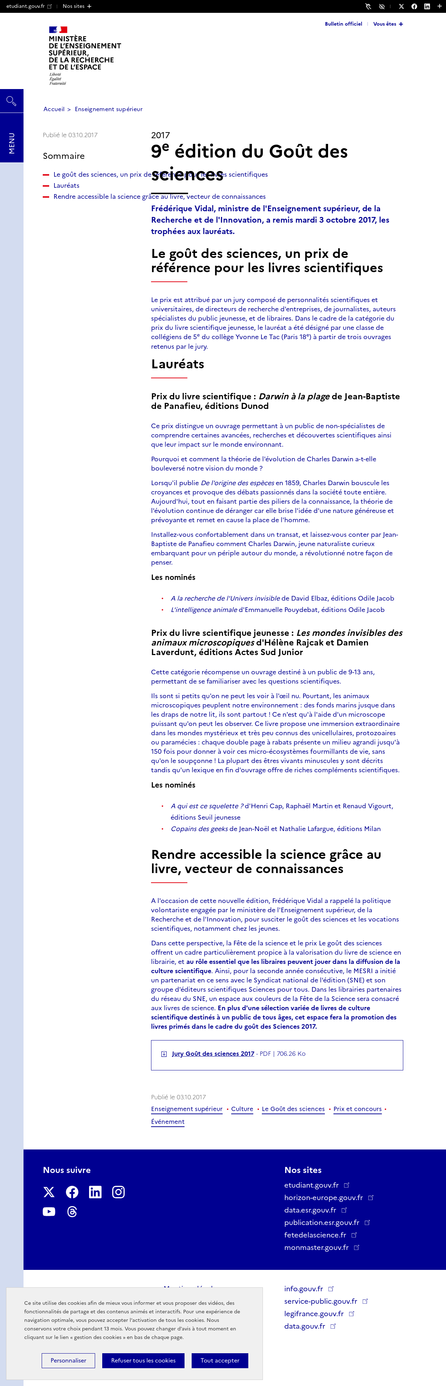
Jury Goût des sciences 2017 (213, 1053)
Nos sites (73, 6)
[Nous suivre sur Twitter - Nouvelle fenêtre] (405, 6)
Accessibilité (383, 6)
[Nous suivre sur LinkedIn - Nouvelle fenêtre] (430, 6)
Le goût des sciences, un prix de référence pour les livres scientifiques (90, 184)
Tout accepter (220, 1360)
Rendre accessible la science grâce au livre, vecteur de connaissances (87, 229)
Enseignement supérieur (109, 109)
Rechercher (12, 97)
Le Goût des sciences (293, 1108)
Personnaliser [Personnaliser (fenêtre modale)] (68, 1360)
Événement (168, 1121)
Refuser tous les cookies (143, 1360)
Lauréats (66, 204)
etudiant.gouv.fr (29, 6)
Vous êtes (384, 24)
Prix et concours (357, 1108)
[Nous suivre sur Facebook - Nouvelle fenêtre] (417, 6)
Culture (242, 1108)
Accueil (53, 109)
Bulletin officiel (343, 24)
